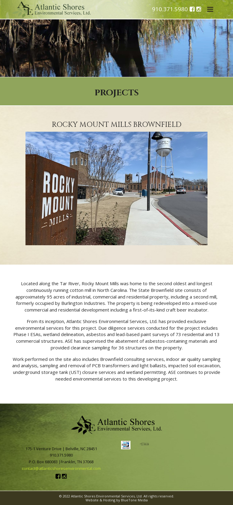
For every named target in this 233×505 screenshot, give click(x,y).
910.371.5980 (170, 9)
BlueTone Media (134, 500)
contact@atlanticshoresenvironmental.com (61, 468)
